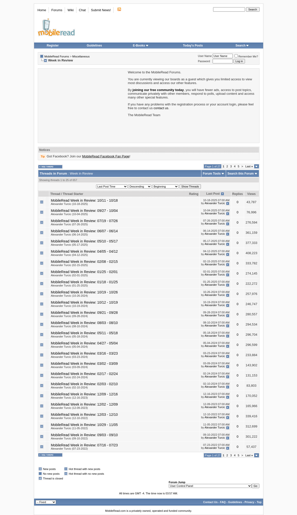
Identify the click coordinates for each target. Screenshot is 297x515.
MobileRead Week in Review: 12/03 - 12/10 (84, 415)
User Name (205, 55)
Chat (82, 10)
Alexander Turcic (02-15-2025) (69, 265)
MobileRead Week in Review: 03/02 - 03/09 (84, 364)
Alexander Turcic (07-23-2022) (69, 448)
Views (251, 194)
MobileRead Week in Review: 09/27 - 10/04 (84, 211)
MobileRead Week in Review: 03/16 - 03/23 (84, 353)
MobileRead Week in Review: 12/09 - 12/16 (84, 394)
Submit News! (101, 10)
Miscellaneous (81, 56)
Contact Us (210, 502)
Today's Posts (193, 45)
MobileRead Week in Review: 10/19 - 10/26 (84, 292)
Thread (55, 194)
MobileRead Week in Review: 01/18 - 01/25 (84, 282)
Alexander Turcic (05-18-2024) (69, 336)
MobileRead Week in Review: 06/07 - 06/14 (84, 231)
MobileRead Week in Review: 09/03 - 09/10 (84, 435)
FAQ (223, 502)
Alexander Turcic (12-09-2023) (69, 407)
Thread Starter (73, 194)
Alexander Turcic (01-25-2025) (69, 285)
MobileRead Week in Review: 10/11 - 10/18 (84, 200)
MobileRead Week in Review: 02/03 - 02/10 (84, 384)
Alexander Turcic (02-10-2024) (69, 387)
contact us (161, 108)
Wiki (70, 10)
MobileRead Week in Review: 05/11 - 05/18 (84, 333)
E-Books (141, 45)
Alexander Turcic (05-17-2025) (69, 244)
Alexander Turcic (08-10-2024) (69, 326)
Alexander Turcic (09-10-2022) (69, 438)
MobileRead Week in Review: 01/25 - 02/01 (84, 272)
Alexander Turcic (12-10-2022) (69, 418)
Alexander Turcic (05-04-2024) (69, 346)
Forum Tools (212, 173)
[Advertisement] (82, 105)
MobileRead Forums (56, 56)
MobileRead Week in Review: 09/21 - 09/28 (84, 313)
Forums (56, 10)
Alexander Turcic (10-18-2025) (69, 203)
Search (242, 45)
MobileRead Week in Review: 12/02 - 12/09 (84, 404)
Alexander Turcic (215, 203)
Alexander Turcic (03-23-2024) (69, 356)
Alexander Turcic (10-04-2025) (69, 214)
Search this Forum (241, 173)
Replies (237, 194)
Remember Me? (246, 56)
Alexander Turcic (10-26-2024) (69, 295)
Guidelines (94, 45)
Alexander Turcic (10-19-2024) (69, 305)
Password (204, 61)
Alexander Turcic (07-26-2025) (69, 224)
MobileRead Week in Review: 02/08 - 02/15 (84, 262)
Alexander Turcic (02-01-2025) (69, 275)
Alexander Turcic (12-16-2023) (69, 397)
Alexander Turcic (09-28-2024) (69, 316)
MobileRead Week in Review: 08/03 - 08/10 (84, 323)
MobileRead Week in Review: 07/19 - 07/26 (84, 221)
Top (259, 502)
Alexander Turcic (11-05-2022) (69, 428)
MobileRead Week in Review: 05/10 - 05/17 (84, 241)
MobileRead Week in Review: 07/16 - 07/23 (84, 445)
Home (42, 10)
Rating (193, 194)
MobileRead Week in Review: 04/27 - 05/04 (84, 343)
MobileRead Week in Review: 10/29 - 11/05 (84, 425)
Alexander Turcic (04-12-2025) (69, 254)
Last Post (213, 193)
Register (53, 45)
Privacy (249, 502)
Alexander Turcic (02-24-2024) (69, 377)
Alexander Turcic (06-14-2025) (69, 234)
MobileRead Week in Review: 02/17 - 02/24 (84, 374)
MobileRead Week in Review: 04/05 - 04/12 (84, 251)
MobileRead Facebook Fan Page (105, 156)
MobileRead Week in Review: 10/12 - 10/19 (84, 302)
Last (249, 166)
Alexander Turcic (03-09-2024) (69, 367)
